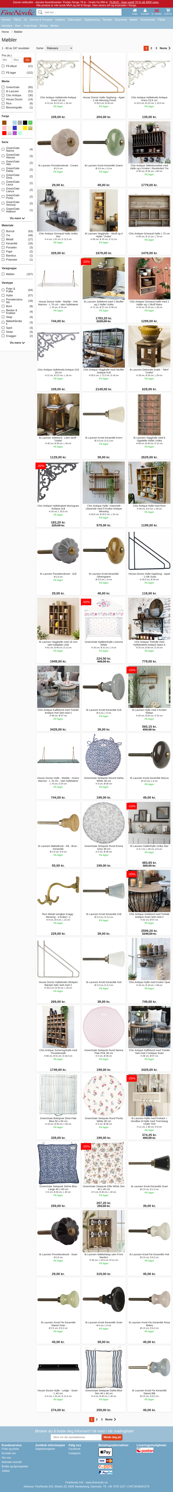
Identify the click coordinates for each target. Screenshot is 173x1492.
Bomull (17, 231)
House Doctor (17, 99)
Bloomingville (17, 107)
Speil (17, 328)
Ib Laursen (17, 91)
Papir (17, 251)
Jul (25, 19)
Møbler (133, 19)
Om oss (6, 1457)
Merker (54, 25)
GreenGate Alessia (17, 156)
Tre (17, 235)
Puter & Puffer (17, 290)
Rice (17, 103)
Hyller (17, 295)
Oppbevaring (92, 19)
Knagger (17, 336)
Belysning (121, 19)
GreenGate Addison (17, 210)
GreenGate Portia (17, 196)
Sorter (40, 48)
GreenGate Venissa (17, 203)
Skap (17, 317)
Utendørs (7, 25)
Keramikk (17, 243)
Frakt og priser (10, 1448)
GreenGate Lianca (17, 190)
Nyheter (6, 19)
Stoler (17, 332)
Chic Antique (17, 95)
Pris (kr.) (7, 55)
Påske (161, 19)
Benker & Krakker (17, 311)
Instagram (75, 1453)
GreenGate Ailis (17, 163)
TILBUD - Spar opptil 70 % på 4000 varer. (134, 2)
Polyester (17, 259)
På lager (17, 72)
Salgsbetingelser (45, 1448)
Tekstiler (107, 19)
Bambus (17, 255)
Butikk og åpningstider (15, 1466)
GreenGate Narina (17, 149)
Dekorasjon (74, 19)
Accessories (148, 19)
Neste (165, 48)
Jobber (6, 1470)
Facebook (74, 1448)
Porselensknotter (17, 301)
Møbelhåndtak (17, 322)
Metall (17, 239)
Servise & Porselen (41, 19)
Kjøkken (60, 19)
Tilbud (17, 19)
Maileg (44, 25)
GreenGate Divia (17, 176)
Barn (18, 25)
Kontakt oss (9, 1453)
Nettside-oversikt (12, 1462)
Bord (17, 306)
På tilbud (17, 66)
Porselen (17, 247)
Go (27, 59)
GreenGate (30, 25)
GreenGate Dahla (17, 169)
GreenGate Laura (17, 183)
